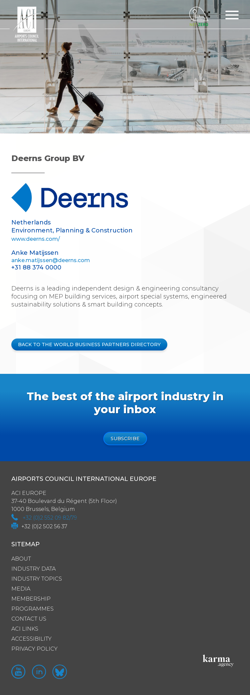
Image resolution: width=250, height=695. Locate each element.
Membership (31, 599)
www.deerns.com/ (35, 239)
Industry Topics (36, 579)
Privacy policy (34, 649)
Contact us (28, 619)
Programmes (32, 609)
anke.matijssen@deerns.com (50, 260)
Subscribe (125, 439)
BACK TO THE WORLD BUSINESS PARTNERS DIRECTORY (89, 344)
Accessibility (31, 639)
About (21, 559)
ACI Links (24, 629)
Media (20, 589)
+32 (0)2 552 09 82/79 (50, 518)
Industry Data (33, 569)
